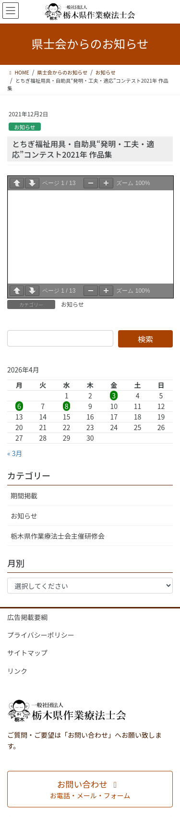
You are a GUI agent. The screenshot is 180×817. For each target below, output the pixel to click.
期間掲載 (24, 495)
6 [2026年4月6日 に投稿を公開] (19, 406)
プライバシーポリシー (40, 635)
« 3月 (15, 453)
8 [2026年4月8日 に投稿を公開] (67, 406)
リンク (17, 671)
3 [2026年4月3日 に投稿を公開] (114, 395)
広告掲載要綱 (27, 617)
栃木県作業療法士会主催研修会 (58, 536)
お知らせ (25, 127)
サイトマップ (27, 652)
